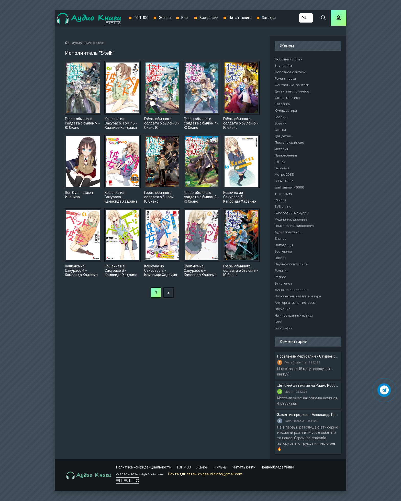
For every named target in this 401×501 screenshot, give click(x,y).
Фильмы (220, 467)
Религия (281, 271)
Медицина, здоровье (291, 219)
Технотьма (283, 194)
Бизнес (280, 239)
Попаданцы (284, 245)
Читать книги (240, 18)
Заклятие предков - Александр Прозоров (308, 415)
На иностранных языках (294, 315)
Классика (282, 104)
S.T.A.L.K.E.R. (284, 181)
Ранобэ (280, 200)
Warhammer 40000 (289, 187)
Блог (185, 18)
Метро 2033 (284, 174)
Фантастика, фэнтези (292, 85)
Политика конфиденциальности (143, 467)
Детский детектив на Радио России (308, 385)
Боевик (280, 123)
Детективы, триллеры (292, 91)
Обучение (283, 309)
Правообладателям (277, 467)
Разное (280, 277)
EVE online (283, 206)
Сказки (280, 130)
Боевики (281, 117)
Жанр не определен (291, 290)
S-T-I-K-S (282, 168)
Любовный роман (289, 59)
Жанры (165, 18)
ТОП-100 (141, 18)
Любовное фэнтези (290, 72)
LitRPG (280, 162)
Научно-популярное (291, 264)
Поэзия (280, 258)
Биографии (208, 18)
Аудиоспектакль (288, 232)
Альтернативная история (295, 303)
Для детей (283, 136)
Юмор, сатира (286, 110)
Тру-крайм (283, 66)
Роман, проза (285, 78)
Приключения (286, 155)
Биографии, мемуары (292, 213)
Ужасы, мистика (287, 98)
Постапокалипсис (289, 142)
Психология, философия (294, 226)
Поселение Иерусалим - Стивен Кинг (308, 356)
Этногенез (283, 283)
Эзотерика (283, 251)
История (281, 149)
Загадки (269, 18)
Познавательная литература (298, 296)
